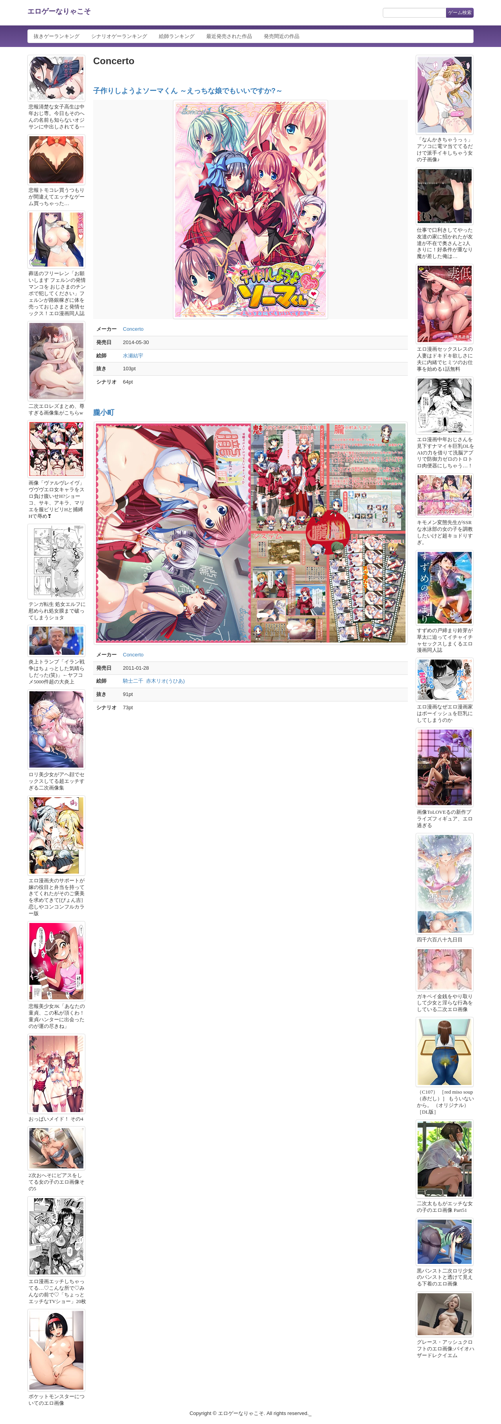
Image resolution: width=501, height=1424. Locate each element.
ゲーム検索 (460, 12)
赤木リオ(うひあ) (165, 681)
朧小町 (103, 412)
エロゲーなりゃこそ (59, 11)
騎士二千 (133, 681)
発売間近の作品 (281, 36)
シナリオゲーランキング (119, 36)
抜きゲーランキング (56, 36)
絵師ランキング (177, 36)
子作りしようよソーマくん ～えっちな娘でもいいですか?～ (188, 91)
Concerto (133, 329)
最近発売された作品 (229, 36)
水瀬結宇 (133, 356)
